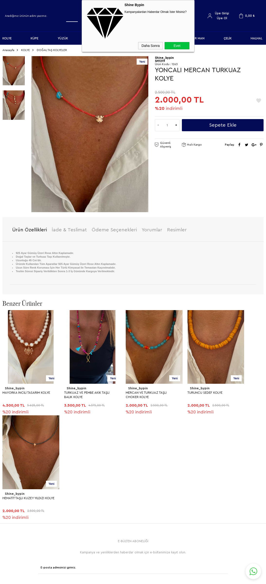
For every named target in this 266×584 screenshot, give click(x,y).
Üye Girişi (222, 13)
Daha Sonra (151, 46)
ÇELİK (228, 38)
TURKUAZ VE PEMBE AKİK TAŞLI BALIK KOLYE (86, 393)
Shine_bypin (14, 386)
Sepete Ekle (223, 123)
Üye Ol (222, 18)
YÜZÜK (63, 38)
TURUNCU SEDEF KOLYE (204, 390)
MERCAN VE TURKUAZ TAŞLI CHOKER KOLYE (146, 393)
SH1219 (160, 59)
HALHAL (256, 38)
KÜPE (34, 38)
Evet (177, 46)
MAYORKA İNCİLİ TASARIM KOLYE (26, 390)
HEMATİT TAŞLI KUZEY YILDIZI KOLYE (28, 496)
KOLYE (7, 38)
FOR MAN (197, 38)
